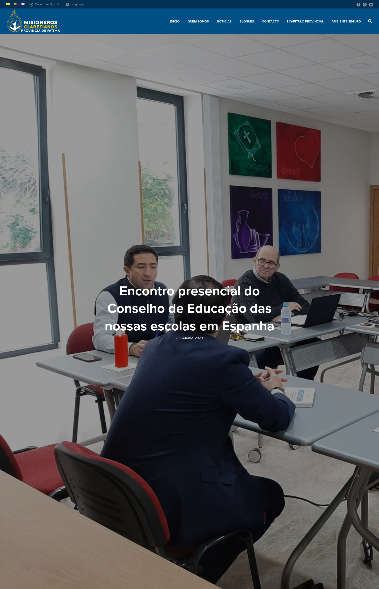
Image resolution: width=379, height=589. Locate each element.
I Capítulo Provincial (305, 21)
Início (175, 21)
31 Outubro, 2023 (189, 338)
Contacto (270, 21)
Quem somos (198, 21)
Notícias (224, 21)
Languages (75, 4)
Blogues (247, 21)
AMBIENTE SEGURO (346, 21)
